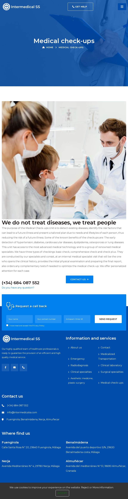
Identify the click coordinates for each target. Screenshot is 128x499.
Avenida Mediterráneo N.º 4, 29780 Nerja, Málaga (30, 466)
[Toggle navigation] (122, 6)
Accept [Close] (62, 493)
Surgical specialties (112, 371)
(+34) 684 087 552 (17, 405)
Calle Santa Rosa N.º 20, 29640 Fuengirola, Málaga (31, 447)
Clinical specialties (81, 371)
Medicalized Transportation (107, 356)
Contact (105, 347)
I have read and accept (25, 325)
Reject (85, 487)
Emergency (78, 358)
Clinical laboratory (111, 365)
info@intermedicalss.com (22, 412)
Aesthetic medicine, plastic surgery (80, 380)
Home (47, 47)
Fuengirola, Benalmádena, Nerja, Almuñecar (33, 419)
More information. (103, 487)
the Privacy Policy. (37, 325)
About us (76, 347)
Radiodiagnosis (79, 365)
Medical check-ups (112, 382)
